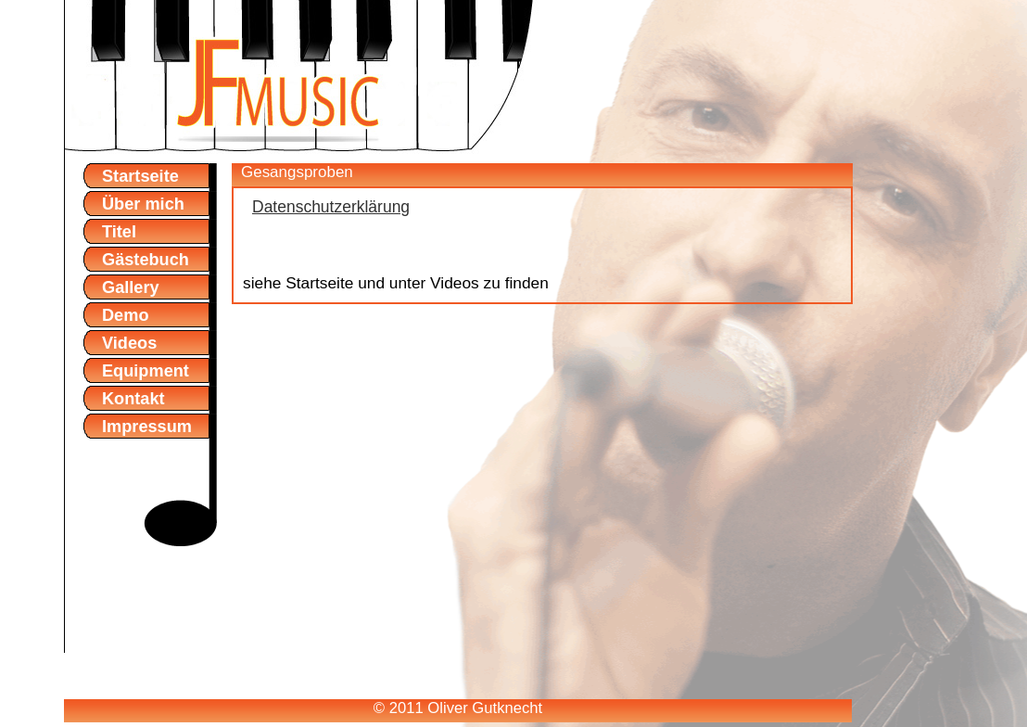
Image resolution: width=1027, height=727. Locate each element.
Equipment (145, 371)
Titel (119, 232)
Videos (129, 343)
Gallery (130, 287)
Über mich (143, 204)
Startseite (140, 176)
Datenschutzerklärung (331, 207)
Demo (125, 315)
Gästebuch (145, 259)
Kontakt (133, 398)
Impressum (147, 426)
